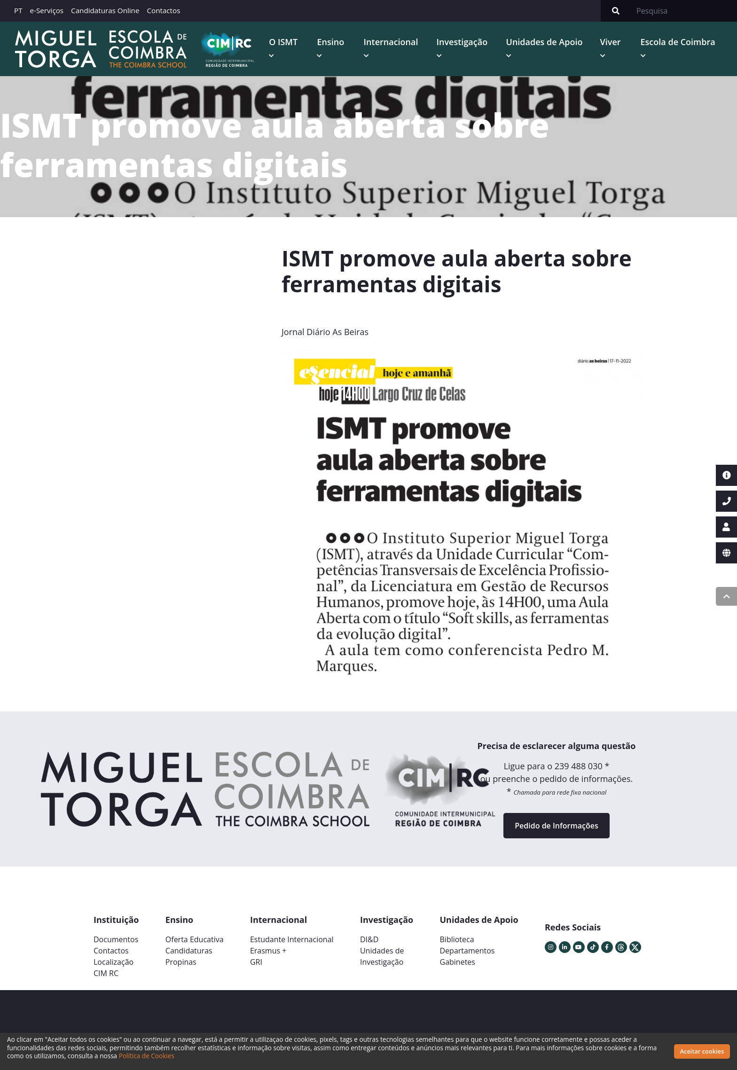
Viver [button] (610, 41)
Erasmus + (268, 950)
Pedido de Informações (556, 825)
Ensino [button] (330, 41)
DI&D (369, 939)
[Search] (684, 11)
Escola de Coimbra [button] (678, 41)
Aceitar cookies (702, 1051)
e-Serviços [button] (47, 10)
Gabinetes (457, 962)
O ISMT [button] (283, 41)
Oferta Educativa (194, 939)
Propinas (180, 962)
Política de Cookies (146, 1055)
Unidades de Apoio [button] (544, 41)
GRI (256, 962)
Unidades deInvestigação (382, 956)
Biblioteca (457, 939)
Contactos (163, 10)
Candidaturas (188, 950)
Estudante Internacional (292, 939)
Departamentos (467, 950)
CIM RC (106, 973)
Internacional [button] (391, 41)
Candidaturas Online (105, 10)
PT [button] (18, 10)
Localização (113, 962)
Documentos (116, 939)
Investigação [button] (462, 41)
